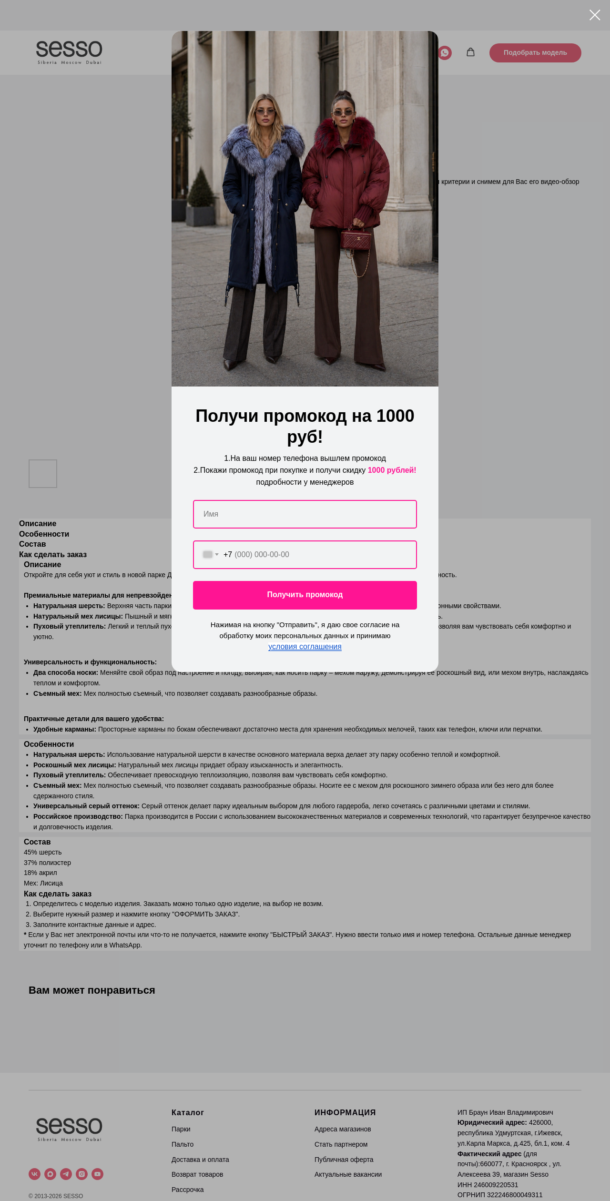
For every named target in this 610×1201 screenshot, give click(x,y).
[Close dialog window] (595, 15)
